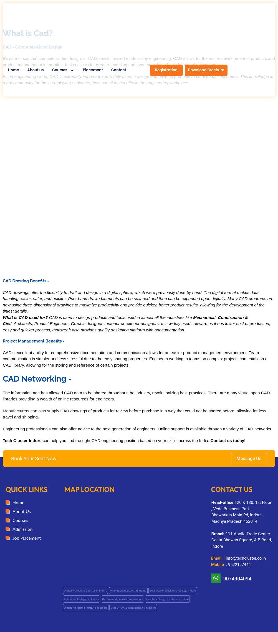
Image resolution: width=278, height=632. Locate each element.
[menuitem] (63, 70)
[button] (128, 590)
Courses (59, 70)
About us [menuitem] (35, 70)
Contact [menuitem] (118, 70)
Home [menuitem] (13, 70)
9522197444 (239, 564)
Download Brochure (206, 70)
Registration (166, 70)
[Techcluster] (134, 534)
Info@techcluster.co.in (246, 558)
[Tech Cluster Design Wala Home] (32, 29)
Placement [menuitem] (93, 70)
